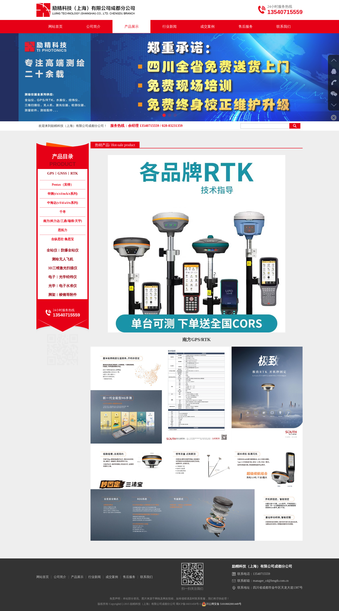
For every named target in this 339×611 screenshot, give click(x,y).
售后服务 (245, 26)
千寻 (62, 212)
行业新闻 (169, 26)
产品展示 (131, 26)
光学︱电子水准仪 (62, 286)
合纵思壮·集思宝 (62, 239)
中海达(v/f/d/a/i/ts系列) (62, 202)
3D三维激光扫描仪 (62, 268)
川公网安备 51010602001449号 (221, 603)
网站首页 (55, 26)
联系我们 (283, 26)
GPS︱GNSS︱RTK (62, 173)
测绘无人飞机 (62, 259)
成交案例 (207, 26)
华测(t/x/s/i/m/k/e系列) (62, 193)
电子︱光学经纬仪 (62, 277)
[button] (164, 115)
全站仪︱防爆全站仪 (63, 250)
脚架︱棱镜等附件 (62, 295)
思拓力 (62, 230)
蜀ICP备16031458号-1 (188, 603)
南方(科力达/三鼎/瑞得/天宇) (62, 221)
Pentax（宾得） (62, 184)
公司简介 (93, 26)
